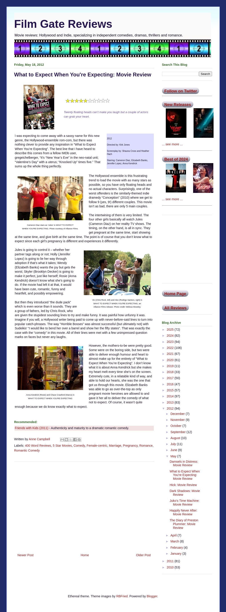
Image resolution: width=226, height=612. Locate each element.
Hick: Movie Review (183, 485)
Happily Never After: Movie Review (183, 512)
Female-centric (97, 445)
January (176, 553)
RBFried (122, 596)
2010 (170, 567)
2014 (170, 396)
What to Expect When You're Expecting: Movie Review (185, 475)
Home (85, 555)
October (176, 426)
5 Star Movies (62, 445)
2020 (170, 360)
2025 (170, 329)
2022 (170, 348)
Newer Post (26, 555)
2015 (170, 390)
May (173, 456)
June (174, 450)
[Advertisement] (84, 506)
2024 (170, 335)
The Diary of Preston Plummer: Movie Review (184, 524)
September (178, 432)
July (173, 444)
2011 (170, 561)
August (175, 438)
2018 (170, 372)
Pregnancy (130, 445)
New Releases (177, 104)
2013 (170, 402)
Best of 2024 (176, 159)
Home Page (175, 294)
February (177, 547)
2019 (170, 366)
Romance (146, 445)
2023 (170, 342)
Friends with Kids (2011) (31, 428)
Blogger (152, 596)
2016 (170, 384)
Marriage (115, 445)
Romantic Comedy (27, 450)
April (174, 535)
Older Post (143, 555)
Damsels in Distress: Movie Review (184, 463)
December (178, 414)
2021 (170, 354)
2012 (170, 408)
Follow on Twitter (180, 91)
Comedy (79, 445)
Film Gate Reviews (63, 24)
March (175, 541)
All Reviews (175, 308)
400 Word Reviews (38, 445)
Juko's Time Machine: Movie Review (184, 502)
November (178, 420)
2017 (170, 378)
